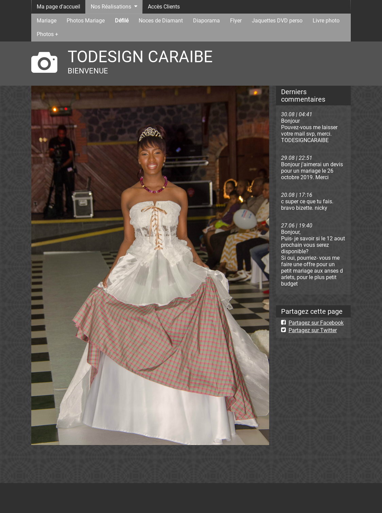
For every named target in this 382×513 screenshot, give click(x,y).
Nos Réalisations (111, 6)
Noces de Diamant (161, 20)
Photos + (47, 34)
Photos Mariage (86, 20)
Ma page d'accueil (58, 6)
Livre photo (326, 20)
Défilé (121, 20)
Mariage (46, 20)
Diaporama (206, 20)
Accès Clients (164, 6)
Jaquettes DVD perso (277, 20)
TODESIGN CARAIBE (140, 56)
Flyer (236, 20)
